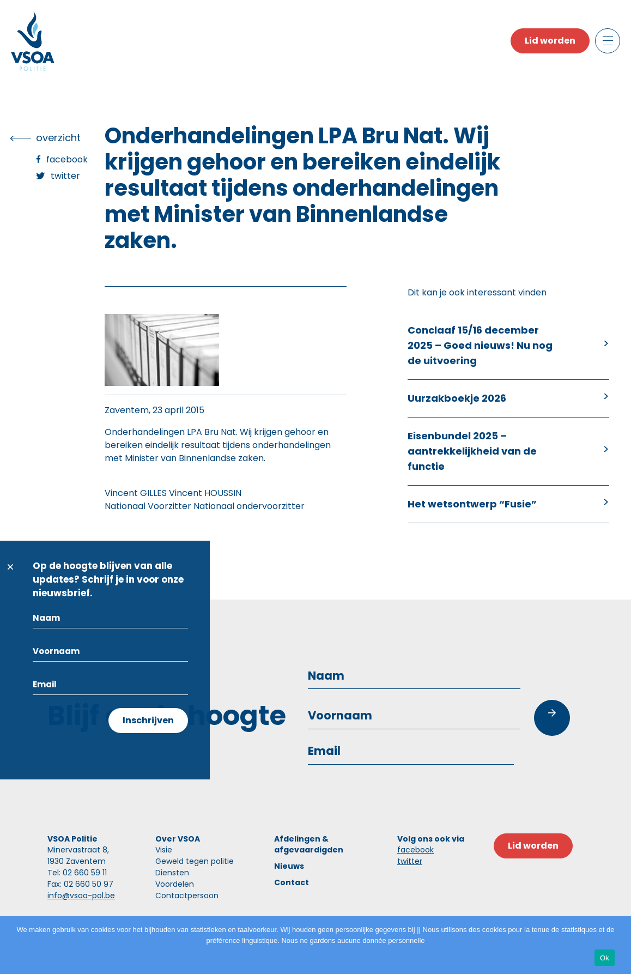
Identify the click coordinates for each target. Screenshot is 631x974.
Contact (291, 882)
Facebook (67, 159)
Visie (163, 849)
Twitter (65, 176)
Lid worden (550, 40)
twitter (409, 861)
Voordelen (174, 884)
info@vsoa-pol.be (81, 895)
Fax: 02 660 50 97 (80, 884)
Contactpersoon (187, 895)
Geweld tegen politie (194, 861)
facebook (415, 849)
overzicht (58, 137)
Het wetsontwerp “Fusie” (472, 504)
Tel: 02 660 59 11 (77, 872)
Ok (604, 958)
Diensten (172, 872)
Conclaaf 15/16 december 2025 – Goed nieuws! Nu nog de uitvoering (480, 345)
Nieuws (289, 866)
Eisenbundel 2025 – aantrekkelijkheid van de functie (472, 451)
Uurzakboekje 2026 (457, 398)
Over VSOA (177, 838)
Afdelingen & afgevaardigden (308, 844)
